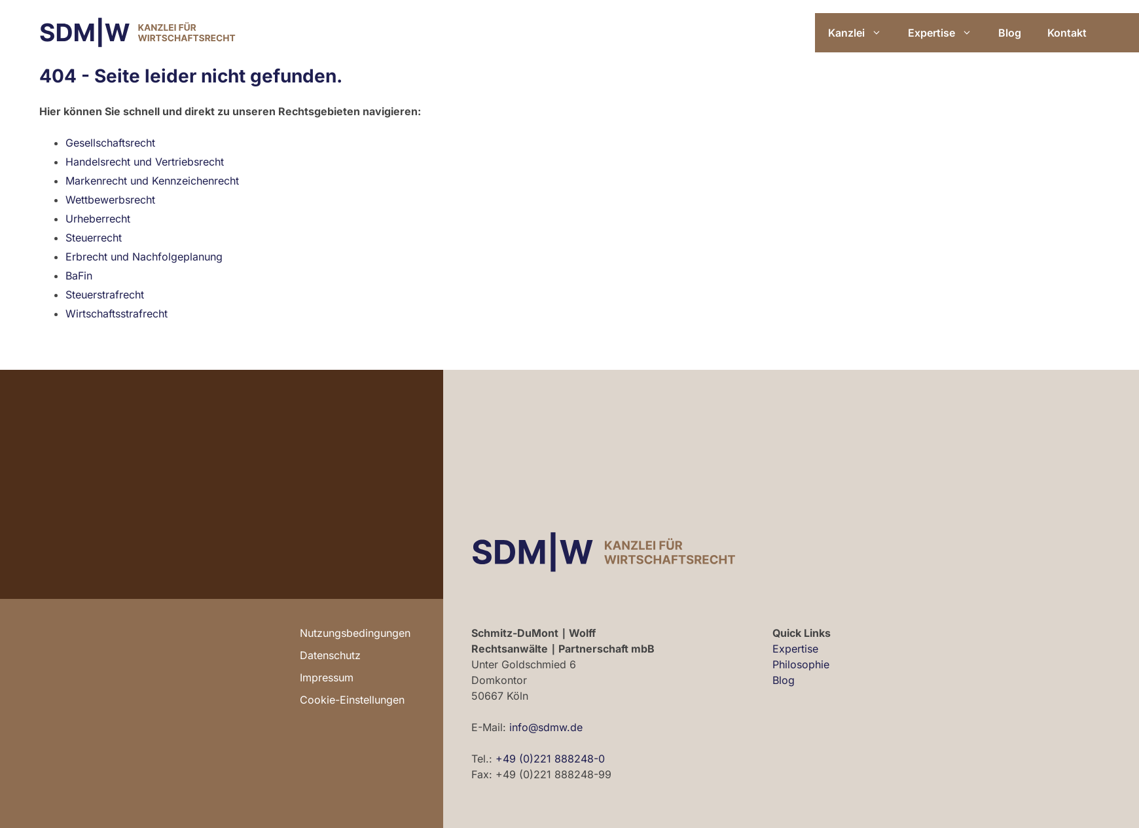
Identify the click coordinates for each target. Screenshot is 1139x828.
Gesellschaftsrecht (110, 142)
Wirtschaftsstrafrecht (116, 313)
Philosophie (800, 664)
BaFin (78, 275)
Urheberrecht (97, 218)
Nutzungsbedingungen (355, 632)
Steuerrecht (93, 237)
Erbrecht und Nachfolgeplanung (144, 256)
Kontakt (1067, 32)
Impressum (326, 677)
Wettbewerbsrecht (110, 199)
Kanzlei (861, 32)
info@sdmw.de (546, 727)
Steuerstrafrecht (104, 294)
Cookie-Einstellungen (352, 699)
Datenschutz (330, 655)
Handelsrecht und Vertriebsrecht (144, 161)
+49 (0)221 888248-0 (550, 758)
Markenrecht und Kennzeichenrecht (152, 180)
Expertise (946, 32)
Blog (1009, 32)
